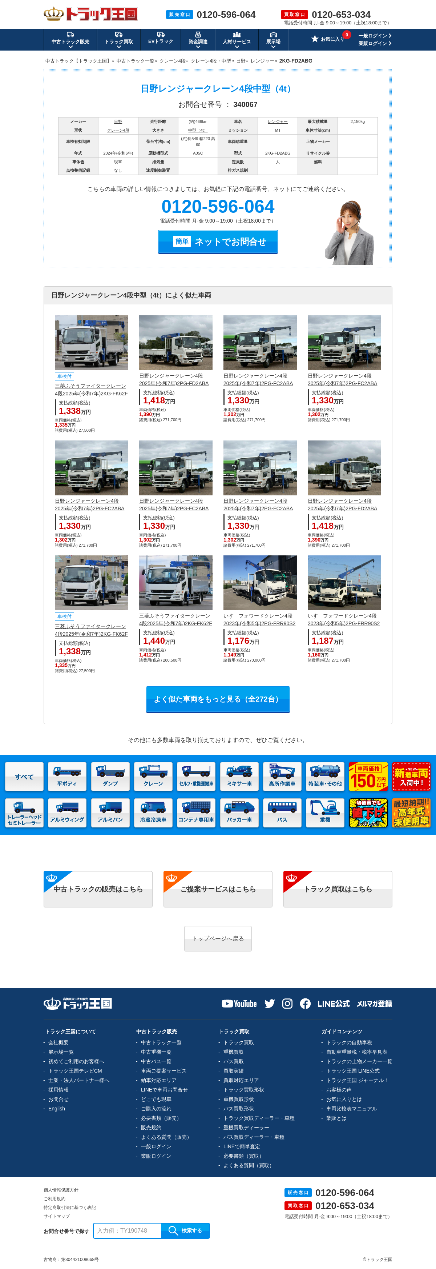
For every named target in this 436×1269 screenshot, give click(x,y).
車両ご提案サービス (164, 1071)
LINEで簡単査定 (241, 1146)
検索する (185, 1231)
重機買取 (233, 1052)
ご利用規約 (54, 1198)
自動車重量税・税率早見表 (356, 1052)
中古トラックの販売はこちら (98, 889)
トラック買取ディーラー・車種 (259, 1118)
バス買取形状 (238, 1109)
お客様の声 (339, 1090)
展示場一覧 (61, 1052)
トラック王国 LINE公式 (353, 1071)
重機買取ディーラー (246, 1127)
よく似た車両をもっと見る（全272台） (218, 699)
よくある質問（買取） (248, 1165)
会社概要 (58, 1042)
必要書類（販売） (161, 1118)
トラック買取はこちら (337, 889)
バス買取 (233, 1061)
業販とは (336, 1118)
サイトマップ (57, 1216)
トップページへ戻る (218, 938)
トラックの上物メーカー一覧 (359, 1061)
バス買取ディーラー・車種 (253, 1137)
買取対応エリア (241, 1080)
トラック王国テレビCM (75, 1071)
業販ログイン (373, 43)
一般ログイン (373, 36)
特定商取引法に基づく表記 (70, 1207)
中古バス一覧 (156, 1061)
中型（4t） (197, 130)
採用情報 (58, 1090)
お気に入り (327, 40)
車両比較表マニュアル (351, 1109)
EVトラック (160, 37)
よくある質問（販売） (166, 1137)
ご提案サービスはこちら (218, 889)
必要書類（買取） (243, 1156)
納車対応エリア (159, 1080)
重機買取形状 (238, 1099)
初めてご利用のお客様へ (76, 1061)
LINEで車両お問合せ (164, 1090)
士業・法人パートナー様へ (78, 1080)
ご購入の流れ (156, 1109)
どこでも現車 (156, 1099)
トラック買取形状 (243, 1090)
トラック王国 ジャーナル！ (357, 1080)
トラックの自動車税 (349, 1042)
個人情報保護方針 (61, 1190)
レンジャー (278, 121)
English (56, 1109)
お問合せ (58, 1099)
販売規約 (151, 1127)
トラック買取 (238, 1042)
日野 (118, 121)
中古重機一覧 (156, 1052)
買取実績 (233, 1071)
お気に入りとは (344, 1099)
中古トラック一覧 (161, 1042)
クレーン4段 (118, 130)
